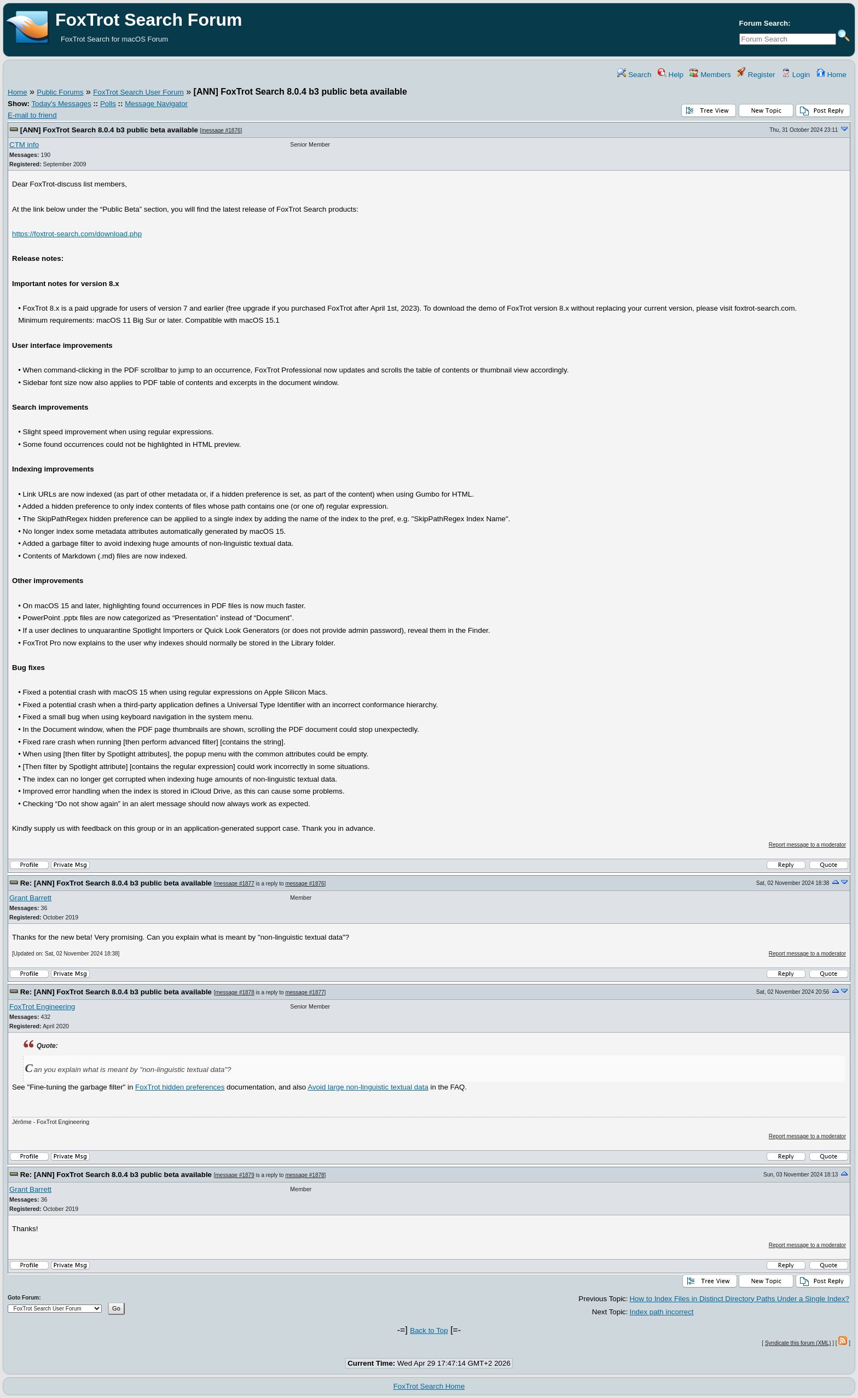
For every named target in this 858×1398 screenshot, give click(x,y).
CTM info (24, 145)
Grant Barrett (30, 898)
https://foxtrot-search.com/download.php (77, 234)
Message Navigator (156, 104)
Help (670, 75)
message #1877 (235, 884)
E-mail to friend (32, 115)
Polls (108, 104)
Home (831, 75)
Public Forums (60, 92)
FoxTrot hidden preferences (179, 1087)
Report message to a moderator (807, 845)
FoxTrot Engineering (42, 1007)
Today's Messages (61, 104)
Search (634, 75)
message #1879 (235, 1175)
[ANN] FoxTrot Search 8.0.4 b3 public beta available (109, 130)
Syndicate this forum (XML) (798, 1343)
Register (756, 75)
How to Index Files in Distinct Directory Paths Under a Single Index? (739, 1299)
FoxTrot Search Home (429, 1386)
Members (710, 75)
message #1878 (235, 992)
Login (795, 75)
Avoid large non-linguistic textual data (368, 1087)
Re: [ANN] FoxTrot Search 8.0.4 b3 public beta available (116, 883)
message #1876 (220, 130)
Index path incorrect (661, 1312)
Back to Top (429, 1330)
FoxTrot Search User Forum (138, 92)
